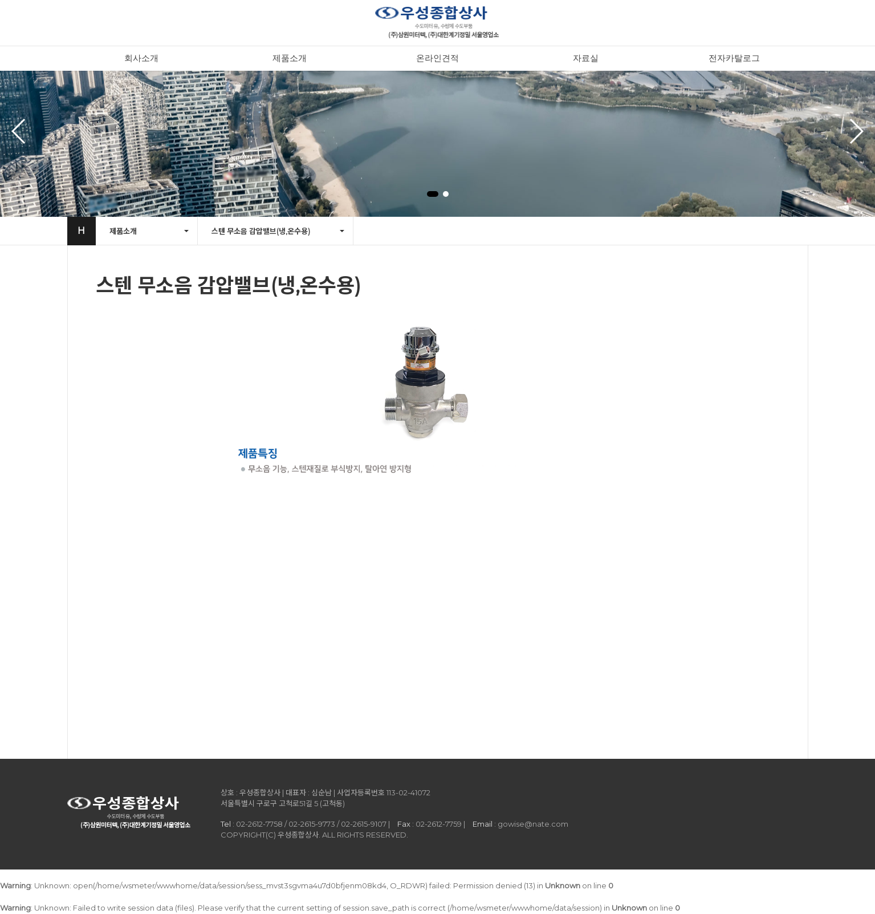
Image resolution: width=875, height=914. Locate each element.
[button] (432, 194)
